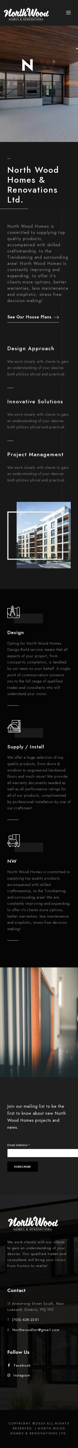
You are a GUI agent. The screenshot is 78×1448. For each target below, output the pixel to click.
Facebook (19, 1365)
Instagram (18, 1375)
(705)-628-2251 (25, 1319)
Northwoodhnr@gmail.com (36, 1329)
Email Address (18, 1145)
